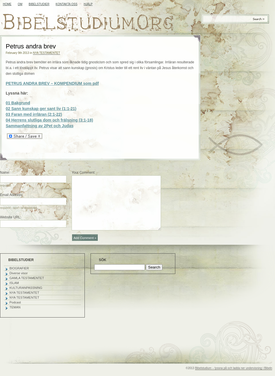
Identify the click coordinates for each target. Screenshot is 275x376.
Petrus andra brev (31, 46)
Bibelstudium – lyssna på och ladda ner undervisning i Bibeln (233, 368)
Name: (5, 173)
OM (20, 4)
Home (7, 4)
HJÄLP (88, 4)
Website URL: (10, 217)
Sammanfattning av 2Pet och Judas (39, 126)
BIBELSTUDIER (39, 4)
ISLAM (14, 283)
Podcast (15, 302)
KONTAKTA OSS (66, 4)
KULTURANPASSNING (25, 287)
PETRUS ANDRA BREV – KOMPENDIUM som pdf (52, 83)
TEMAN (15, 307)
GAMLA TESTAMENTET (26, 278)
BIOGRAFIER (19, 268)
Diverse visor (18, 273)
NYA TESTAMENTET (46, 52)
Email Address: (11, 195)
